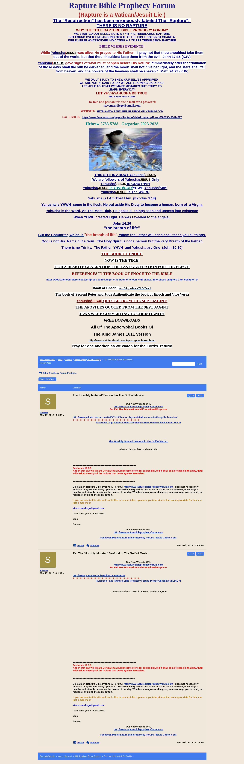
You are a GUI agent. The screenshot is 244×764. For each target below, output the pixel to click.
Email (80, 545)
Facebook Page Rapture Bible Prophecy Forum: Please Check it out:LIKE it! (138, 422)
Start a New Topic (47, 379)
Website (94, 545)
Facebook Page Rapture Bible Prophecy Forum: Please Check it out (138, 537)
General (68, 360)
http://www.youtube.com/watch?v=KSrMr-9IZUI (99, 575)
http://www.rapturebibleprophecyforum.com (138, 406)
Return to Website (47, 360)
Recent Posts (45, 363)
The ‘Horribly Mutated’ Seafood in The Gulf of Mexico (138, 441)
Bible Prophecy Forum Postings (87, 360)
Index (60, 360)
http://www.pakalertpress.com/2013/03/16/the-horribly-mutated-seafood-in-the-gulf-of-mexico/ (125, 417)
